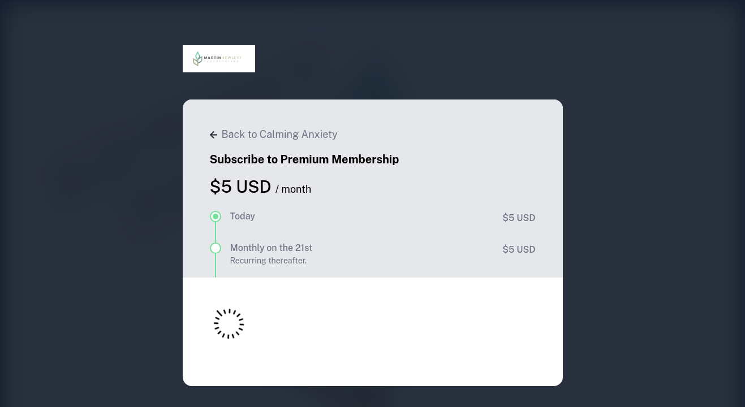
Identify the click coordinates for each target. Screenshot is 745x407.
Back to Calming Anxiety (274, 134)
